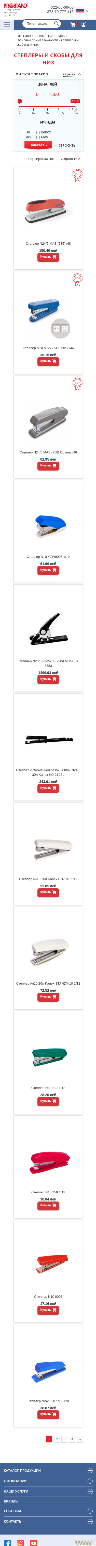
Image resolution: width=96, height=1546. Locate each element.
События (12, 1511)
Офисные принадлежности (37, 40)
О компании (15, 1481)
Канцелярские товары (48, 36)
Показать (38, 145)
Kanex (43, 132)
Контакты (13, 1521)
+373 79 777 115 (59, 11)
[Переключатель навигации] (7, 25)
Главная (23, 36)
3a (26, 132)
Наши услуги (16, 1491)
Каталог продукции (22, 1470)
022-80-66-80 (62, 7)
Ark (26, 136)
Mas (42, 136)
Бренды (11, 1501)
